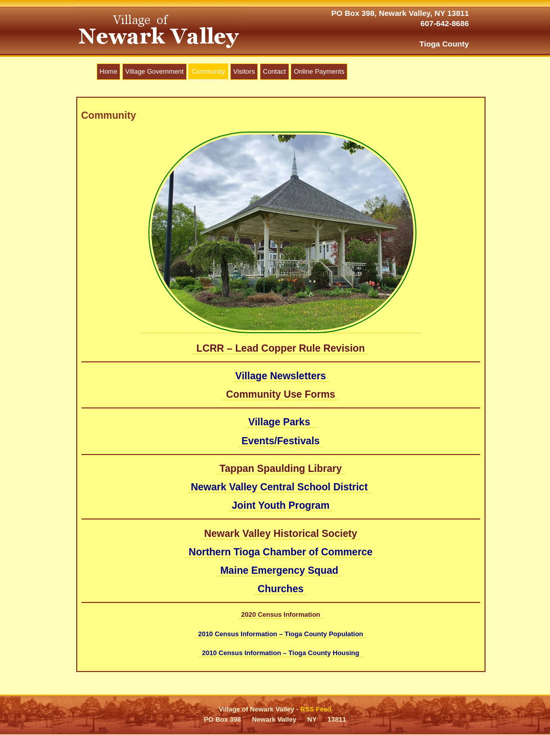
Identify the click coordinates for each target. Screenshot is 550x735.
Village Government (154, 71)
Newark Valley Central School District (279, 486)
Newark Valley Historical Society (280, 533)
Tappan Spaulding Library (280, 468)
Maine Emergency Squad (279, 570)
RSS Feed (316, 709)
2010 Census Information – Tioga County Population (280, 634)
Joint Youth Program (280, 505)
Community (208, 71)
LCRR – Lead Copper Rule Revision (280, 348)
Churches (281, 588)
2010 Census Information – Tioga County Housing (280, 653)
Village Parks (280, 421)
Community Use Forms (280, 394)
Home (109, 71)
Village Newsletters (280, 375)
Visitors (244, 71)
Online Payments (319, 71)
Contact (274, 71)
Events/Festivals (280, 440)
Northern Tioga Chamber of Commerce (280, 551)
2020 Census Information (280, 614)
